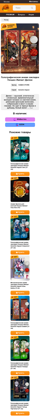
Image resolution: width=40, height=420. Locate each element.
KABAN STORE (20, 85)
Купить (20, 174)
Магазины (33, 2)
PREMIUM (10, 15)
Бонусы (21, 15)
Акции (31, 15)
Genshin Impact (20, 90)
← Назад (5, 20)
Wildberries (20, 119)
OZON (20, 125)
